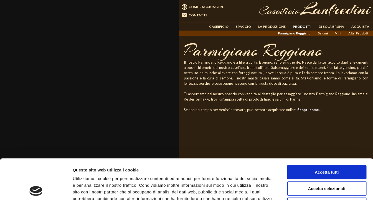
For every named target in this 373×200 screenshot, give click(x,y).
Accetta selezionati (326, 148)
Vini (338, 33)
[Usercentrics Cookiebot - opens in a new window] (36, 189)
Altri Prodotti (358, 33)
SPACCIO (243, 26)
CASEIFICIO (219, 26)
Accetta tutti (327, 132)
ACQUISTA (360, 26)
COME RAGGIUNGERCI (207, 7)
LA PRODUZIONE (272, 26)
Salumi (323, 33)
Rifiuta (326, 164)
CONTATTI (198, 15)
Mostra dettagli (292, 189)
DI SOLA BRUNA (331, 26)
